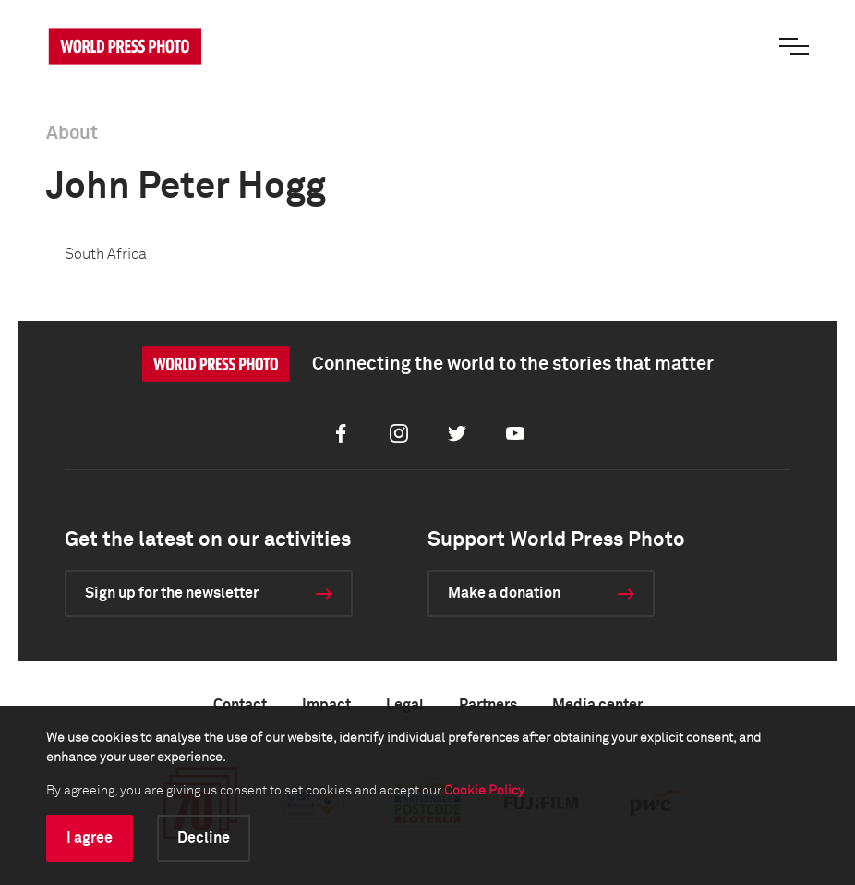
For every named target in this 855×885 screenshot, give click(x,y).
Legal (405, 704)
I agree (89, 837)
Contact (240, 704)
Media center (597, 704)
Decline (203, 837)
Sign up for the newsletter (172, 593)
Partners (488, 704)
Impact (326, 704)
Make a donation (504, 593)
